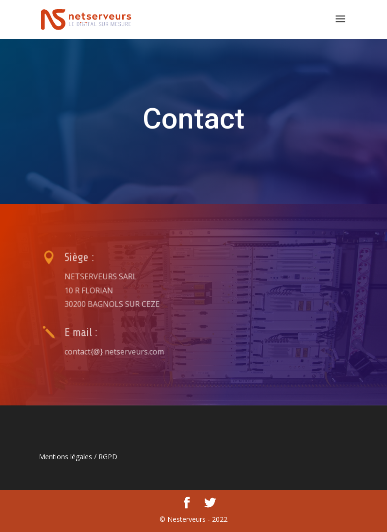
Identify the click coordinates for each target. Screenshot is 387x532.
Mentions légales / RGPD (78, 456)
